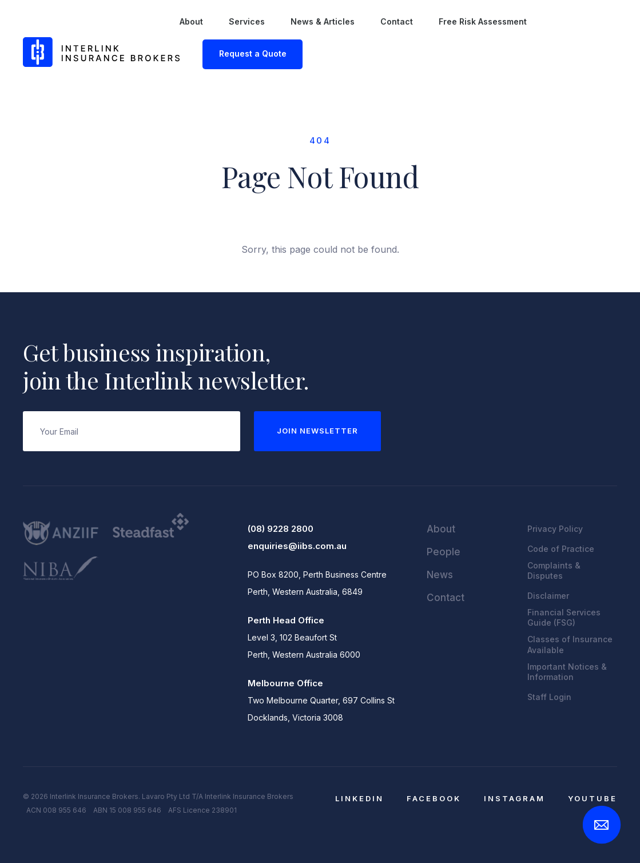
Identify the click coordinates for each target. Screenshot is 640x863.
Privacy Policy (555, 529)
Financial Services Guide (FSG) (564, 617)
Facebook (434, 798)
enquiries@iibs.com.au (297, 545)
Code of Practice (560, 549)
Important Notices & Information (567, 672)
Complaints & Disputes (554, 570)
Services (247, 21)
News (440, 574)
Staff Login (549, 697)
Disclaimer (548, 595)
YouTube (592, 798)
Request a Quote (253, 53)
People (443, 552)
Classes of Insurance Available (570, 644)
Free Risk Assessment (483, 21)
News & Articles (323, 21)
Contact (396, 21)
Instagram (514, 798)
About (191, 21)
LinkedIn (359, 798)
